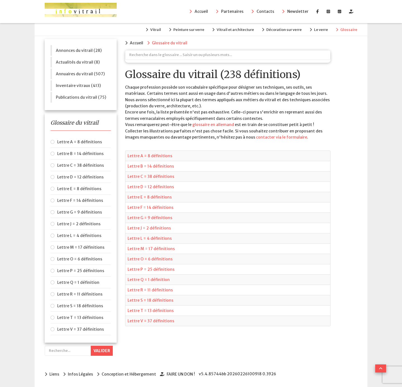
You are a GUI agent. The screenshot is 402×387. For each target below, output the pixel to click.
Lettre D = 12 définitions (80, 177)
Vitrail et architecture (235, 29)
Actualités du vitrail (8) (78, 62)
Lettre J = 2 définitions (78, 223)
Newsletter (297, 11)
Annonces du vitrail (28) (79, 50)
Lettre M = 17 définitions (80, 247)
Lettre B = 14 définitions (80, 153)
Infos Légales (80, 374)
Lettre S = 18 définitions (80, 305)
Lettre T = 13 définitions (80, 317)
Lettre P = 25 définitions (80, 270)
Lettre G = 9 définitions (79, 212)
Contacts (265, 11)
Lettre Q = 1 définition (78, 282)
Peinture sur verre (188, 29)
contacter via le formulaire (281, 137)
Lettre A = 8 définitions (79, 141)
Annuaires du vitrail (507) (80, 73)
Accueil (201, 11)
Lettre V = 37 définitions (80, 329)
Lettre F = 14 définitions (80, 200)
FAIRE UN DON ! (181, 374)
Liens (54, 374)
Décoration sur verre (284, 29)
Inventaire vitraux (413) (78, 85)
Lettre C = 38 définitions (80, 165)
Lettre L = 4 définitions (79, 235)
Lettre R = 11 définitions (79, 294)
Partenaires (232, 11)
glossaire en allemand (213, 124)
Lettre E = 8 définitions (79, 188)
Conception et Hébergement (129, 374)
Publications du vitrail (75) (81, 97)
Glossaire (348, 29)
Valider (102, 350)
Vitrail (155, 29)
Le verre (321, 29)
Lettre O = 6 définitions (79, 259)
